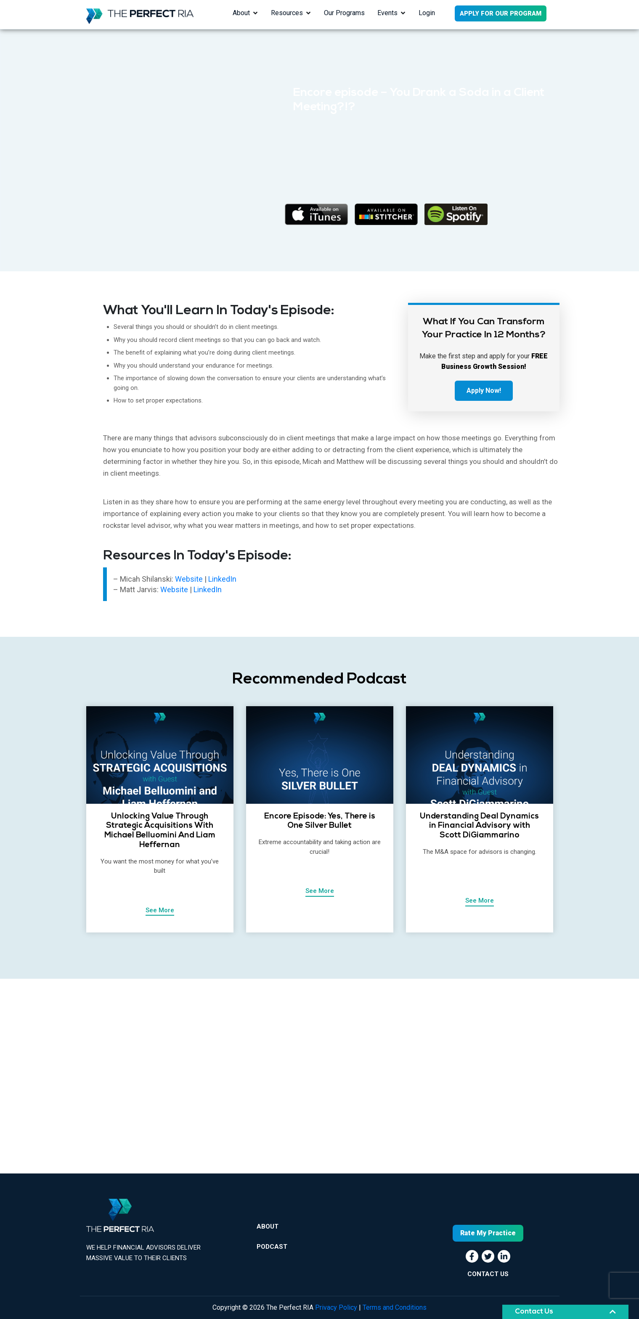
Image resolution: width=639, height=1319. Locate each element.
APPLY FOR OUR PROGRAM (500, 13)
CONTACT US (488, 1274)
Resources (287, 13)
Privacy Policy (336, 1307)
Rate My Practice (488, 1233)
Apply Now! (484, 391)
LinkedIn (222, 579)
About (241, 13)
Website (189, 579)
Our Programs (344, 13)
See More (160, 910)
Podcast (272, 1246)
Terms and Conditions (395, 1307)
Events (387, 13)
